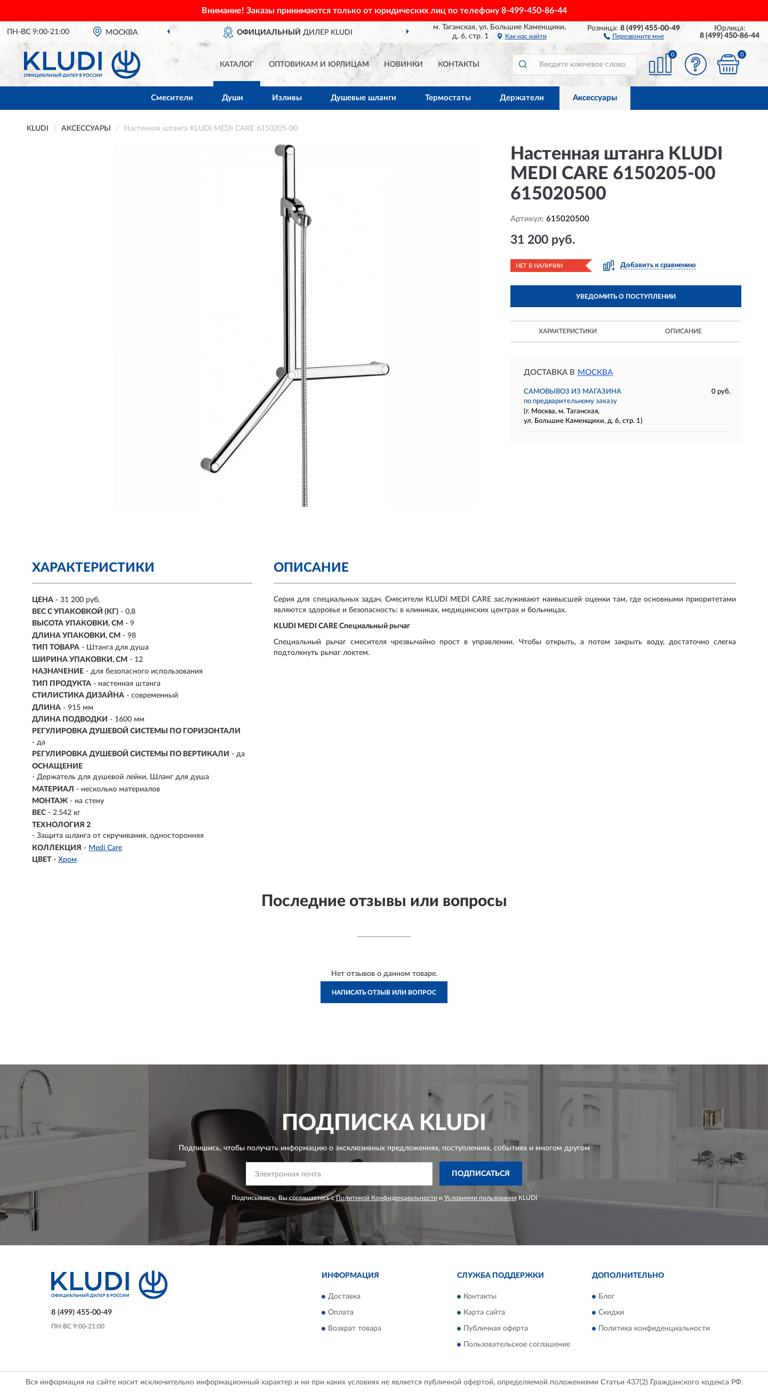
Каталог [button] (237, 64)
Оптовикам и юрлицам (319, 64)
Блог (606, 1296)
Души (232, 98)
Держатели (522, 98)
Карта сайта (484, 1312)
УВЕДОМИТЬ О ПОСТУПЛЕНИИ (626, 296)
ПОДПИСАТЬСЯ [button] (481, 1174)
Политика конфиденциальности (654, 1328)
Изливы (287, 98)
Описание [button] (683, 331)
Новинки (403, 64)
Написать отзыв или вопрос (384, 992)
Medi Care (105, 848)
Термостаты (448, 98)
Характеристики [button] (568, 331)
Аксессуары (595, 98)
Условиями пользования (480, 1198)
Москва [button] (595, 373)
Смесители (172, 98)
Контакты (458, 64)
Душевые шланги (363, 98)
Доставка (344, 1296)
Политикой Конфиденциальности (386, 1198)
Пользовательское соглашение (516, 1344)
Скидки (611, 1312)
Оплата (341, 1312)
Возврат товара (354, 1328)
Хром (67, 859)
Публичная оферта (495, 1328)
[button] (634, 36)
